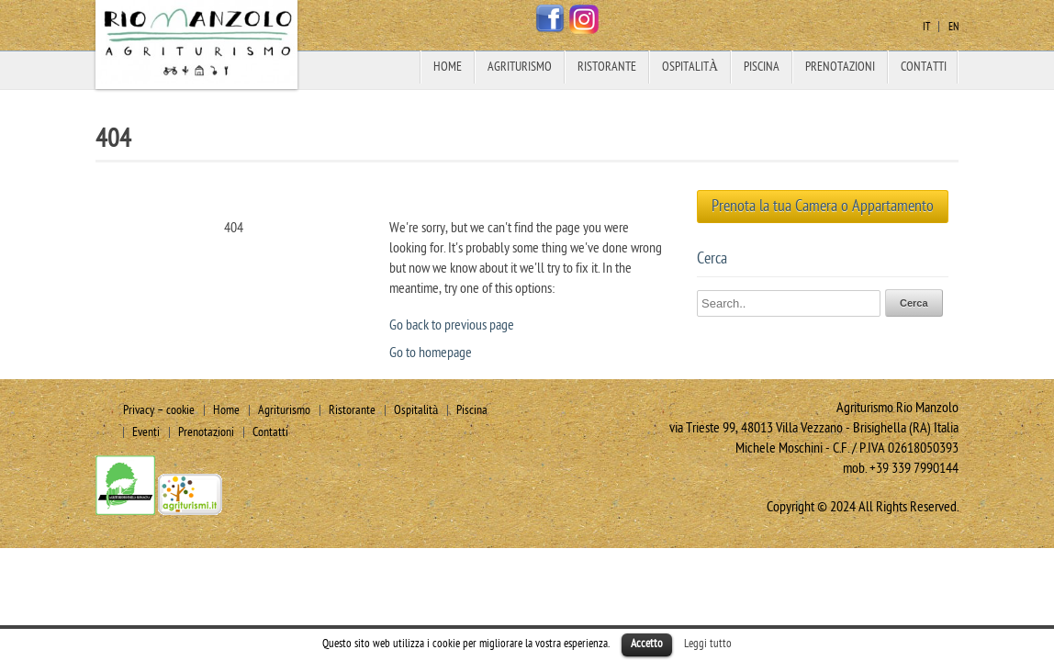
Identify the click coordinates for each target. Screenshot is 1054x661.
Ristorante (606, 66)
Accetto (647, 643)
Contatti (924, 66)
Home (447, 66)
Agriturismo (520, 66)
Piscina (761, 66)
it (926, 26)
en (953, 26)
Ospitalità (690, 66)
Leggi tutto (708, 643)
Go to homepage (430, 352)
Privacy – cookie (159, 410)
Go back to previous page (451, 325)
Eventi (146, 432)
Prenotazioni (840, 66)
